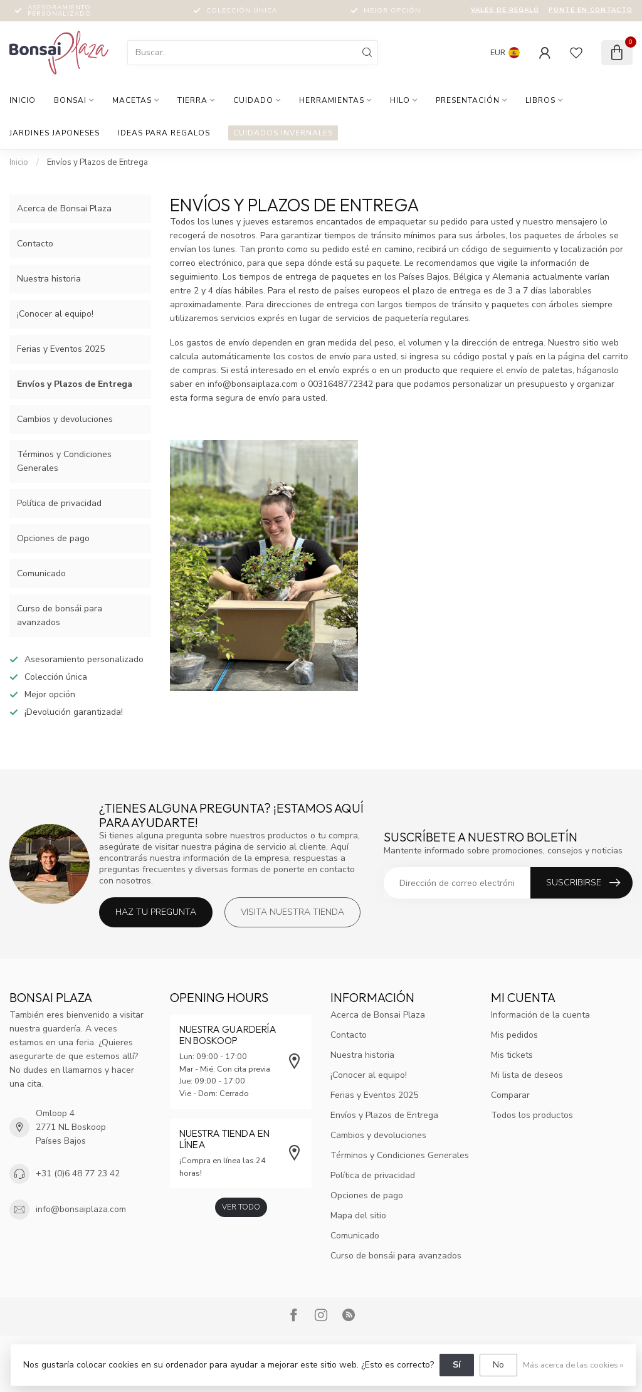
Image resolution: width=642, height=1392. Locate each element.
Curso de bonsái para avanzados (59, 615)
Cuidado (253, 100)
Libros (540, 100)
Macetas (132, 100)
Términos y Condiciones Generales (64, 461)
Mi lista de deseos (527, 1075)
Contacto (35, 244)
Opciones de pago (53, 538)
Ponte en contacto (591, 10)
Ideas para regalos (164, 133)
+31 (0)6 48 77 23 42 (78, 1173)
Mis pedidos (514, 1035)
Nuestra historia (49, 279)
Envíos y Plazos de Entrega (97, 162)
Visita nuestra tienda (292, 912)
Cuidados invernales (283, 133)
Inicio (22, 100)
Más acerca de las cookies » (573, 1364)
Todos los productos (532, 1115)
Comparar (510, 1095)
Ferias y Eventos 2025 (61, 349)
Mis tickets (512, 1055)
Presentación (468, 100)
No (498, 1365)
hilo (400, 100)
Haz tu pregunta (155, 912)
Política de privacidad (59, 503)
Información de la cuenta (540, 1015)
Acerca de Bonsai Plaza (64, 208)
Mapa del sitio (358, 1215)
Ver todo (241, 1207)
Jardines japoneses (54, 133)
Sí (457, 1365)
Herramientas (331, 100)
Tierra (192, 100)
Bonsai (70, 100)
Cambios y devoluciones (65, 419)
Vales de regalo (505, 10)
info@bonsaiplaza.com (81, 1209)
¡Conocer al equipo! (55, 314)
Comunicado (41, 573)
